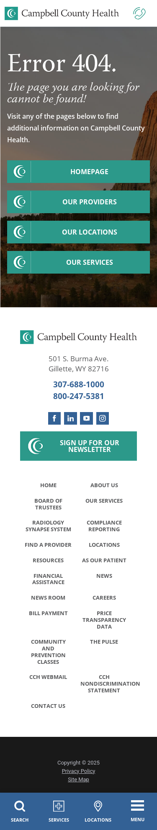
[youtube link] (86, 418)
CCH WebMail (48, 678)
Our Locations (89, 232)
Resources (48, 560)
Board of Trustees (48, 504)
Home (48, 485)
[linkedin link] (70, 418)
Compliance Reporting (104, 526)
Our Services (89, 262)
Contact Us (48, 707)
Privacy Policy (78, 773)
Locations (104, 545)
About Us (104, 485)
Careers (104, 598)
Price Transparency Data (104, 621)
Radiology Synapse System (48, 526)
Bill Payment (48, 614)
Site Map (78, 781)
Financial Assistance (48, 579)
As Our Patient (104, 560)
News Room (48, 598)
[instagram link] (102, 418)
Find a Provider (48, 545)
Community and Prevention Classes (48, 653)
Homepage (89, 171)
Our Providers (89, 201)
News (104, 576)
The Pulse (104, 643)
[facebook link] (54, 418)
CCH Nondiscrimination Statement (106, 685)
